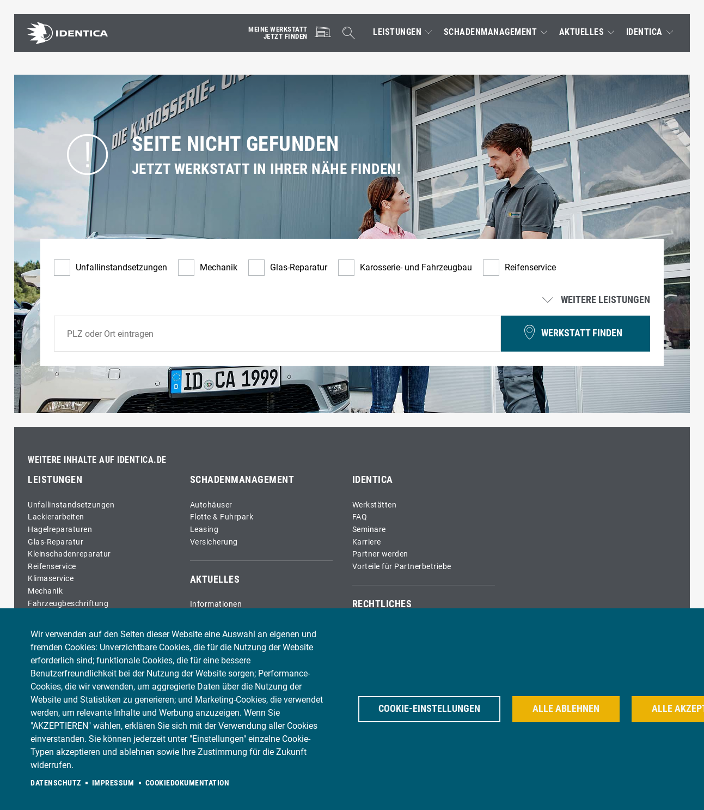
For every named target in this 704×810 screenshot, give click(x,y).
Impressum (113, 782)
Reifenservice (530, 267)
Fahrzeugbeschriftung (68, 603)
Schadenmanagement (490, 32)
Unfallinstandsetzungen (121, 267)
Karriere (366, 542)
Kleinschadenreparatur (69, 554)
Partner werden (380, 554)
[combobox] (277, 334)
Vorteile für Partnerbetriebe (401, 566)
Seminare (369, 529)
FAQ (360, 517)
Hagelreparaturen (60, 529)
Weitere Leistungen (597, 300)
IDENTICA (644, 32)
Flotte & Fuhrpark (222, 517)
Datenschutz (55, 782)
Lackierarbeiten (56, 517)
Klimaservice (51, 578)
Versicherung (214, 542)
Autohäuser (211, 505)
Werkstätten (374, 505)
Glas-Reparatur (298, 267)
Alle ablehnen (565, 708)
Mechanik (218, 267)
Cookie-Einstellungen (429, 708)
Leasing (204, 529)
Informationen (216, 604)
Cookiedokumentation (187, 782)
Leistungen (397, 32)
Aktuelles (581, 32)
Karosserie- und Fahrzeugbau (416, 267)
